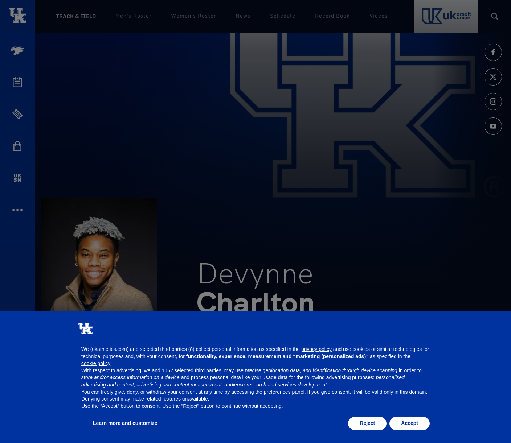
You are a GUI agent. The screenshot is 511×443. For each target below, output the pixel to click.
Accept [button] (409, 423)
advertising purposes (349, 377)
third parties (208, 370)
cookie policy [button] (95, 363)
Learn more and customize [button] (125, 423)
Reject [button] (367, 423)
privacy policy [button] (316, 349)
